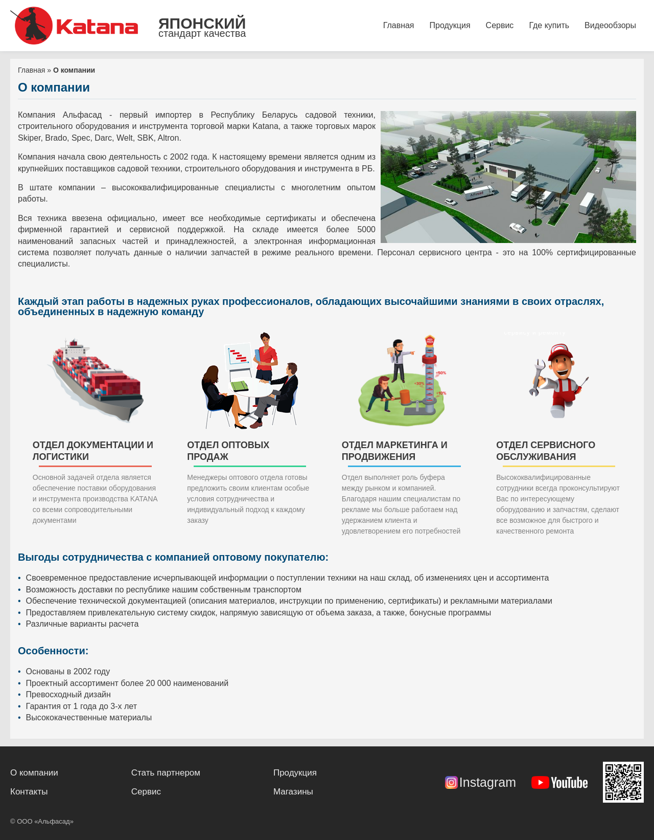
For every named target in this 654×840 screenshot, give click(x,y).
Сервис (500, 25)
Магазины (293, 792)
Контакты (29, 792)
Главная (398, 25)
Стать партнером (165, 773)
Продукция (450, 25)
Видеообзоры (610, 25)
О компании (34, 773)
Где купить (549, 25)
